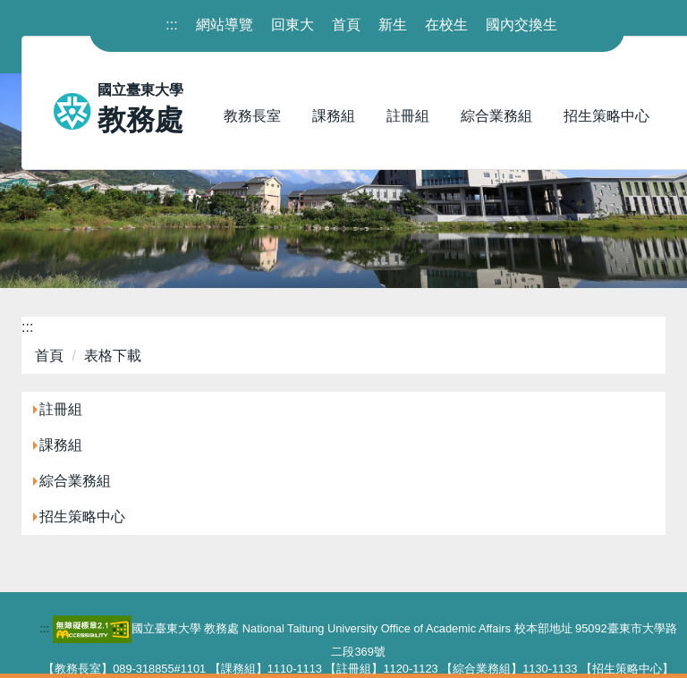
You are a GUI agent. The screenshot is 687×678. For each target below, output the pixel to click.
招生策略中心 (82, 516)
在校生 (446, 24)
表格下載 (112, 355)
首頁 (346, 24)
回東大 (292, 24)
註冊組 (60, 409)
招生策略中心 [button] (606, 115)
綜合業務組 (75, 480)
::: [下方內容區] (44, 628)
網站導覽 (224, 24)
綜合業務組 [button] (496, 115)
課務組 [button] (333, 115)
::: (27, 327)
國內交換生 (521, 24)
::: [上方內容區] (171, 24)
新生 (392, 24)
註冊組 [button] (407, 115)
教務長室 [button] (252, 115)
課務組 (60, 445)
